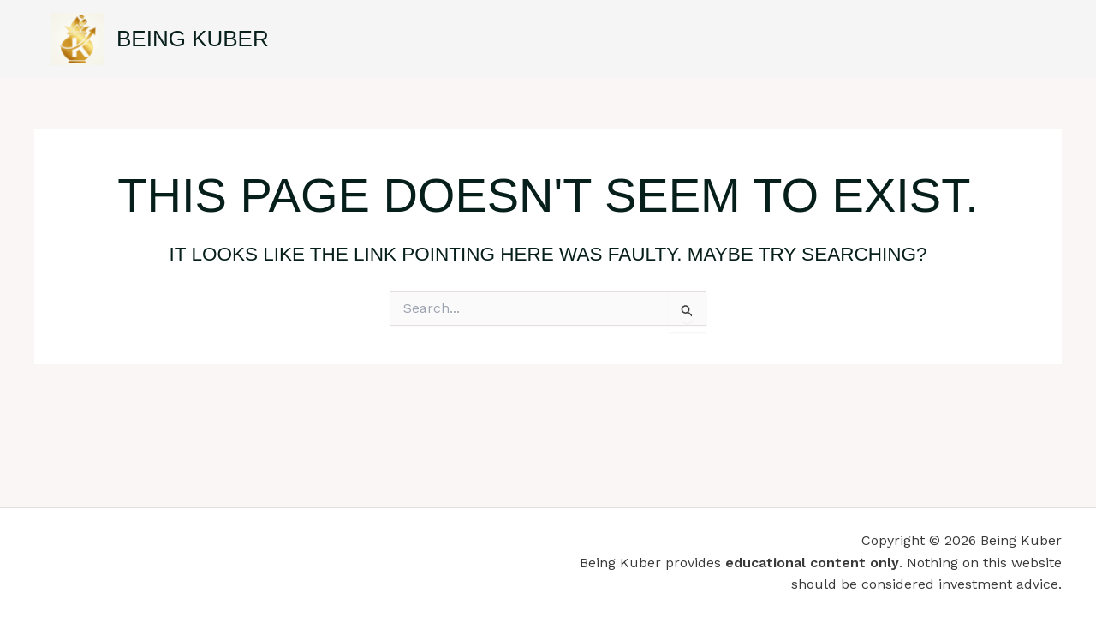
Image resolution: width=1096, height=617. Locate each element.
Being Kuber (192, 38)
